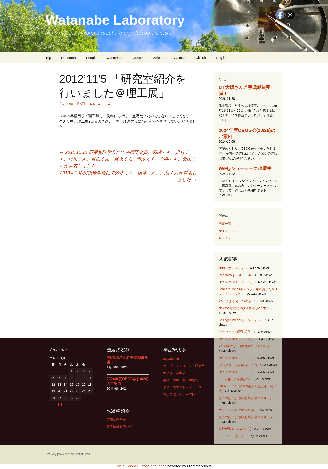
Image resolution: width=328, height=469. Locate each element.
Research (68, 58)
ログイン (225, 238)
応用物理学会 (116, 420)
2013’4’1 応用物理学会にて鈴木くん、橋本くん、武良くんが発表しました (128, 176)
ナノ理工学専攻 (174, 373)
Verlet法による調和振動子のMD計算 (244, 346)
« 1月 (58, 404)
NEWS (98, 104)
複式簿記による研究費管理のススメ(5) (246, 398)
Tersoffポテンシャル (233, 268)
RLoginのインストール (235, 275)
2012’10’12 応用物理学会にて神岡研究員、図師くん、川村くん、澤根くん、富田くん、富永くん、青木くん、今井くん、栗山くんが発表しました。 (127, 159)
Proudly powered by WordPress (68, 454)
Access (179, 58)
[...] (227, 120)
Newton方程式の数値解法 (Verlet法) (244, 308)
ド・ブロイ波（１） (233, 436)
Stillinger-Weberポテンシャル (239, 320)
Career (137, 58)
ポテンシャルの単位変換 (236, 410)
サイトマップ (228, 231)
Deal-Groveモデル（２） (236, 358)
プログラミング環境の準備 (238, 365)
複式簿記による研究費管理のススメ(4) (246, 417)
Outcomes (114, 58)
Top (48, 58)
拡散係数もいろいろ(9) (235, 429)
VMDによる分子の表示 (235, 301)
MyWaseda (171, 359)
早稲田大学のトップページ (182, 387)
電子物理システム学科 (179, 394)
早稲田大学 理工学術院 (180, 380)
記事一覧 (225, 223)
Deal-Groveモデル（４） (236, 282)
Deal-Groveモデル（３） (236, 372)
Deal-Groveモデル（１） (236, 339)
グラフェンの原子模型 (235, 332)
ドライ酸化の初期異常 (235, 379)
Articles (158, 58)
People (91, 58)
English (221, 58)
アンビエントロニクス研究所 (184, 366)
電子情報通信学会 (119, 427)
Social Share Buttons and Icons (140, 466)
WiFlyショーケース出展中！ (247, 168)
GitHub (200, 58)
